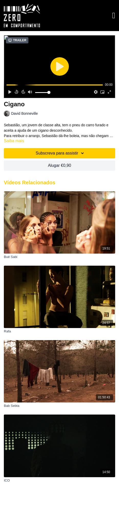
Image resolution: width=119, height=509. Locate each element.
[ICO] (59, 480)
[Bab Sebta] (59, 405)
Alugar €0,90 (59, 165)
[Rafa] (59, 331)
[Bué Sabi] (59, 257)
